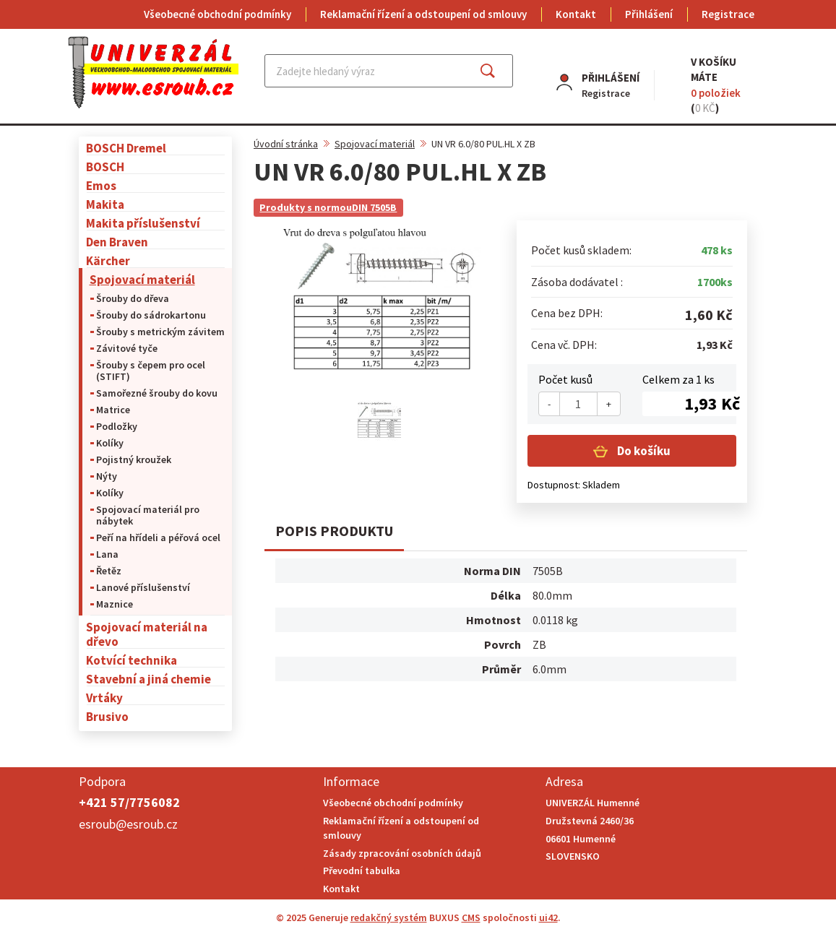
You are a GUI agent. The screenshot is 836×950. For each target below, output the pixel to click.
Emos (101, 185)
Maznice (114, 604)
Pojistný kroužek (133, 459)
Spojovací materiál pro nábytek (147, 515)
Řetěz (108, 571)
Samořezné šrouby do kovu (156, 393)
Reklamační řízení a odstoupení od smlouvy (423, 14)
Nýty (106, 476)
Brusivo (107, 716)
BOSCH (105, 166)
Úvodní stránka (286, 143)
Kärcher (108, 260)
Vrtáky (104, 697)
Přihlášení (649, 14)
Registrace (728, 14)
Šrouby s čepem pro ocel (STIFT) (150, 370)
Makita (105, 204)
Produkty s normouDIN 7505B (328, 207)
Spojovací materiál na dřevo (146, 634)
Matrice (113, 409)
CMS (471, 917)
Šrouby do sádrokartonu (151, 315)
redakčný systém (388, 917)
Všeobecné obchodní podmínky (217, 14)
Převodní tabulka (361, 870)
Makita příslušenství (143, 222)
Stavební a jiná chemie (148, 678)
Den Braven (117, 241)
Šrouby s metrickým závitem (160, 331)
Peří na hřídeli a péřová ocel (158, 537)
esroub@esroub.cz (128, 824)
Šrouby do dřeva (132, 298)
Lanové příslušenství (143, 587)
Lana (107, 554)
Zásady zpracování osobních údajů (402, 853)
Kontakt (576, 14)
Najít (499, 70)
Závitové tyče (127, 348)
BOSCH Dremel (126, 147)
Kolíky (110, 443)
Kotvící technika (131, 660)
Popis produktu (334, 531)
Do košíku (643, 451)
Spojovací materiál (142, 279)
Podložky (116, 426)
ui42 (548, 917)
